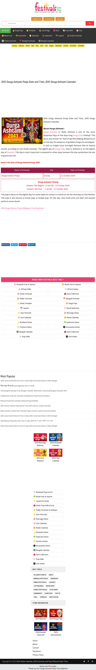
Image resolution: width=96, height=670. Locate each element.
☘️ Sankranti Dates (71, 322)
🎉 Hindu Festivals (24, 293)
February (21, 46)
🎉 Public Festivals (74, 36)
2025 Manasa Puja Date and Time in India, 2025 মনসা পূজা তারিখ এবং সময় (27, 420)
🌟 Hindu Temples (24, 303)
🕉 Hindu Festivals (9, 41)
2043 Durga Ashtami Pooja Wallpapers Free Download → (23, 208)
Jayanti (52, 581)
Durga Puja (78, 135)
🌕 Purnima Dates (24, 326)
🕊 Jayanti (60, 36)
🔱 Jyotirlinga (44, 30)
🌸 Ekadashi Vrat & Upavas (24, 284)
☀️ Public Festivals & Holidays (45, 509)
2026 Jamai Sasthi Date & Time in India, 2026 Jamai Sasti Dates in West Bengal (29, 380)
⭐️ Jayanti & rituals (41, 500)
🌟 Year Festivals (24, 312)
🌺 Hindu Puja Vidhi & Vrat (43, 505)
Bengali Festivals (41, 577)
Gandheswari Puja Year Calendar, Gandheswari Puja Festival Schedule (25, 395)
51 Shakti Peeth (40, 574)
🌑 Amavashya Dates (71, 326)
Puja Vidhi (54, 589)
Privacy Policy (38, 654)
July (46, 46)
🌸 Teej (79, 30)
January (14, 46)
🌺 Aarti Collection (71, 293)
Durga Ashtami (50, 131)
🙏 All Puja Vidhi (24, 289)
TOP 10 (57, 592)
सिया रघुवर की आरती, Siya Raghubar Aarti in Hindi (17, 385)
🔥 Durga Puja (71, 303)
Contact (36, 647)
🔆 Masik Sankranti (71, 308)
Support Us (37, 19)
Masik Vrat (50, 585)
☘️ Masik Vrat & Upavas (42, 496)
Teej (35, 596)
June (41, 46)
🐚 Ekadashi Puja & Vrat (43, 492)
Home (35, 640)
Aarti (51, 574)
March (27, 46)
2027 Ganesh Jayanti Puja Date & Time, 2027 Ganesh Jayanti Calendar (26, 405)
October (66, 46)
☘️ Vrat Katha (21, 36)
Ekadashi (54, 577)
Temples (43, 596)
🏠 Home (5, 30)
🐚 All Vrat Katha (71, 289)
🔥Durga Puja (17, 30)
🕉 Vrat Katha (71, 336)
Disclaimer (37, 651)
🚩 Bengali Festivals (27, 41)
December (81, 46)
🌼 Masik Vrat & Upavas (71, 284)
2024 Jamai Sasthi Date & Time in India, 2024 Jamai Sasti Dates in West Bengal (29, 425)
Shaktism (48, 592)
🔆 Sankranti (47, 36)
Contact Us (49, 19)
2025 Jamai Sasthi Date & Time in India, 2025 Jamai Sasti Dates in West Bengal (29, 415)
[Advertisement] (48, 63)
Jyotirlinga (38, 585)
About (35, 644)
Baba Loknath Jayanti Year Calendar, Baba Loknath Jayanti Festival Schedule (28, 410)
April (32, 46)
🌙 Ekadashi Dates (24, 322)
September (58, 46)
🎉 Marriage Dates (71, 312)
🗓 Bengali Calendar (46, 41)
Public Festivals (40, 589)
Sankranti (38, 592)
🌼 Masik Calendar (71, 317)
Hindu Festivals (40, 581)
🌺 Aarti (56, 30)
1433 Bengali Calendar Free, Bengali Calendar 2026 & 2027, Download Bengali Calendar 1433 (34, 390)
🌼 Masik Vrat (7, 36)
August (51, 46)
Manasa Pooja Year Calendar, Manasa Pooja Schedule (19, 400)
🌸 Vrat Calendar (24, 317)
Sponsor (60, 19)
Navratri (10, 152)
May (37, 46)
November (73, 46)
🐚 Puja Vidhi (68, 30)
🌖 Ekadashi (34, 36)
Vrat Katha (53, 596)
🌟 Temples (31, 30)
